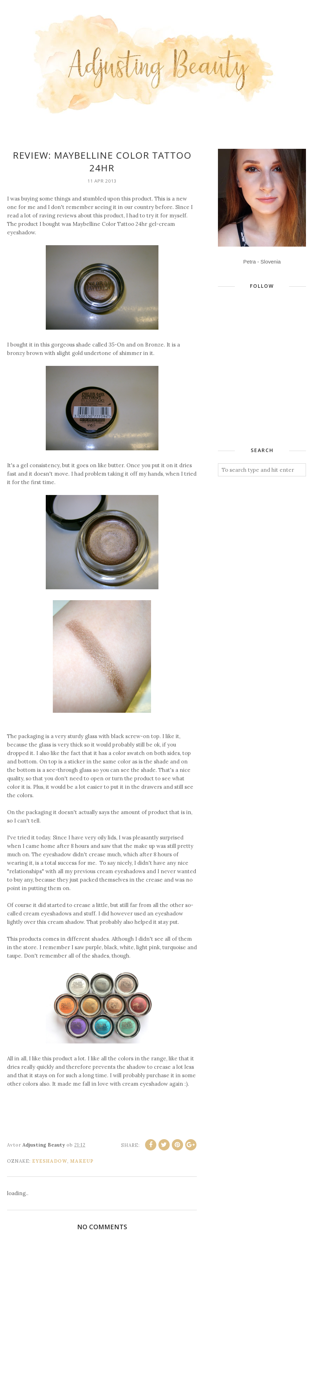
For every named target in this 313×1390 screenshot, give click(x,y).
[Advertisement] (265, 384)
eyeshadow (49, 1161)
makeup (81, 1161)
